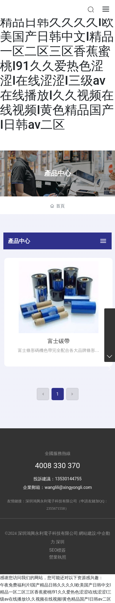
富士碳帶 (59, 341)
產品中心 (57, 173)
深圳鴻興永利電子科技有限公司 (51, 501)
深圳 (60, 542)
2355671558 (56, 508)
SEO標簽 (57, 550)
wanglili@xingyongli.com (68, 487)
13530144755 (68, 478)
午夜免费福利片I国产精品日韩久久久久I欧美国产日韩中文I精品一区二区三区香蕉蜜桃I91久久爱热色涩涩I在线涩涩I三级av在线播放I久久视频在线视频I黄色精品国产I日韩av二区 (57, 66)
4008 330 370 (57, 465)
